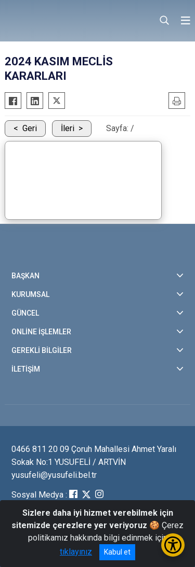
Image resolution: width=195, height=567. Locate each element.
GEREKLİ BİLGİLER (41, 350)
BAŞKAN (25, 276)
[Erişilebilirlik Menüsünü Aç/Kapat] (173, 545)
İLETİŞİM (25, 369)
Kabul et (117, 552)
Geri (29, 128)
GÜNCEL (25, 313)
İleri (67, 128)
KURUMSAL (30, 294)
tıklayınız (76, 552)
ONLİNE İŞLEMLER (41, 332)
